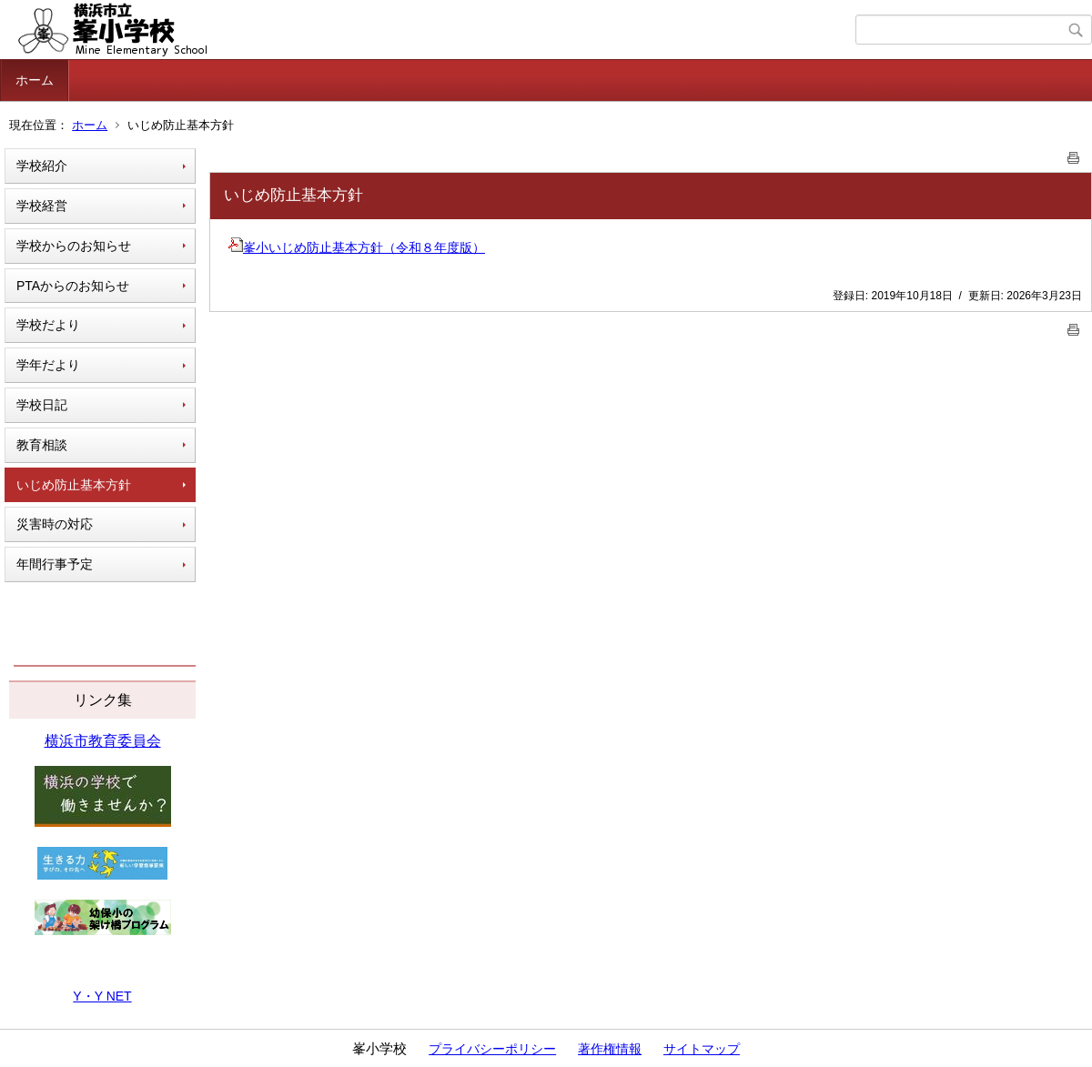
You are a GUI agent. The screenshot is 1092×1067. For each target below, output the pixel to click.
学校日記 (41, 405)
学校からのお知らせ (73, 245)
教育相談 (41, 445)
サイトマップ (701, 1049)
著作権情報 (610, 1049)
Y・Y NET (102, 996)
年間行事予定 (54, 564)
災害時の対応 (54, 524)
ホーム (34, 80)
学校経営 (41, 205)
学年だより (48, 364)
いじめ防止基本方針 (73, 485)
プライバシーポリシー (492, 1049)
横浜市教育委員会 (103, 741)
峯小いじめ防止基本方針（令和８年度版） (356, 247)
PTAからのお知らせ (72, 285)
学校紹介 (41, 165)
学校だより (48, 324)
